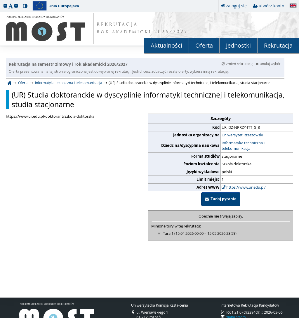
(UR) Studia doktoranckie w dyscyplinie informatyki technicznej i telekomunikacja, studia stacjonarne (148, 99)
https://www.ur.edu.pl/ (244, 187)
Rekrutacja (278, 45)
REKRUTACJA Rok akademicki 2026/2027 (142, 28)
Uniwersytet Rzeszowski (242, 135)
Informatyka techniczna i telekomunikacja (68, 82)
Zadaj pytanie (221, 198)
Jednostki (238, 45)
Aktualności (166, 45)
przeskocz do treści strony (1, 1)
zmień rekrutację (238, 63)
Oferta (204, 45)
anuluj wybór (268, 63)
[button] (5, 5)
